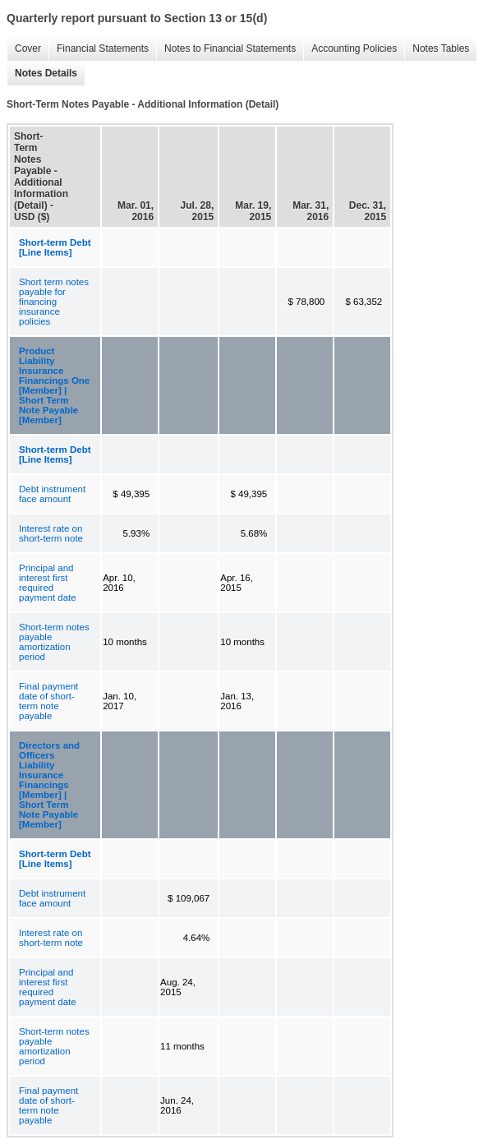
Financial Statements (98, 49)
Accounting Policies (350, 49)
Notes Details (42, 73)
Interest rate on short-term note (51, 533)
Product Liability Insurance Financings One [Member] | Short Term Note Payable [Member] (54, 385)
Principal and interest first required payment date (47, 582)
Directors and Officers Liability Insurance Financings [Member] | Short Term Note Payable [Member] (49, 784)
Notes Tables (436, 49)
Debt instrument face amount (52, 494)
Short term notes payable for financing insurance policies (54, 301)
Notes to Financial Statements (226, 49)
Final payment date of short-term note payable (48, 701)
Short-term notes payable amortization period (54, 642)
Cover (24, 49)
